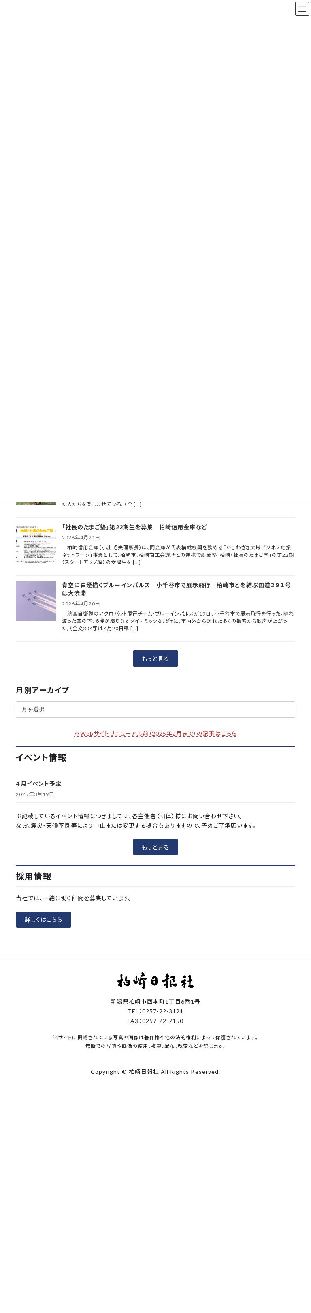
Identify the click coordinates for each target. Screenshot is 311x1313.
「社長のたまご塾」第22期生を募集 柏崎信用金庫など (134, 526)
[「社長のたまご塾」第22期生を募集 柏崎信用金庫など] (36, 543)
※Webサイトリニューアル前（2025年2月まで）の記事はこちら (155, 733)
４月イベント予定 (39, 783)
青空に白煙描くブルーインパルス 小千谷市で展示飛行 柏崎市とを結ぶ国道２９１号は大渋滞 (176, 588)
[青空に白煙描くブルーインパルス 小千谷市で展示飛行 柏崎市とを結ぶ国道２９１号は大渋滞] (36, 601)
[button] (155, 658)
